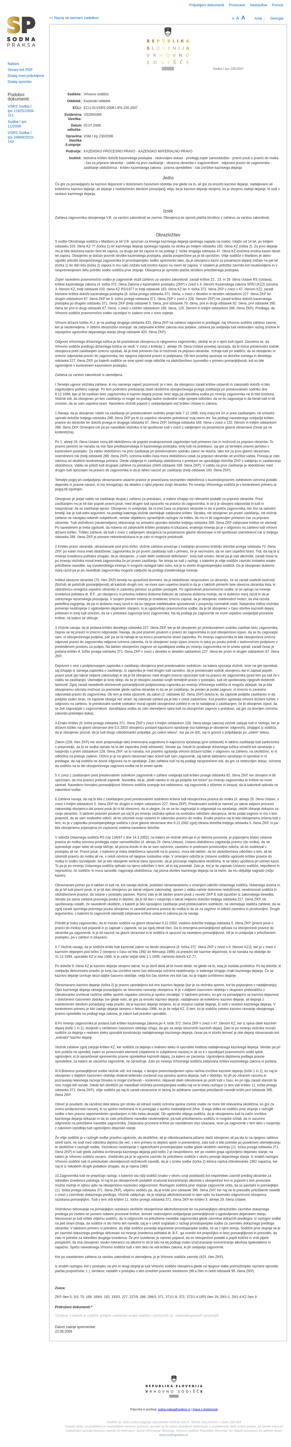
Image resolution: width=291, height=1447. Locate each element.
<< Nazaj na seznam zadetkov (74, 18)
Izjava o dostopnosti (205, 1409)
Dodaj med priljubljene (26, 75)
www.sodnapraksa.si (173, 1435)
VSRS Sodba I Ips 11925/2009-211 (21, 110)
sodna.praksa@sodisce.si (174, 1409)
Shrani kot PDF (20, 70)
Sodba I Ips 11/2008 (17, 123)
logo (21, 31)
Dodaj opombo (20, 81)
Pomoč (277, 5)
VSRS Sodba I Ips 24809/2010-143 (21, 137)
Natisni (13, 64)
